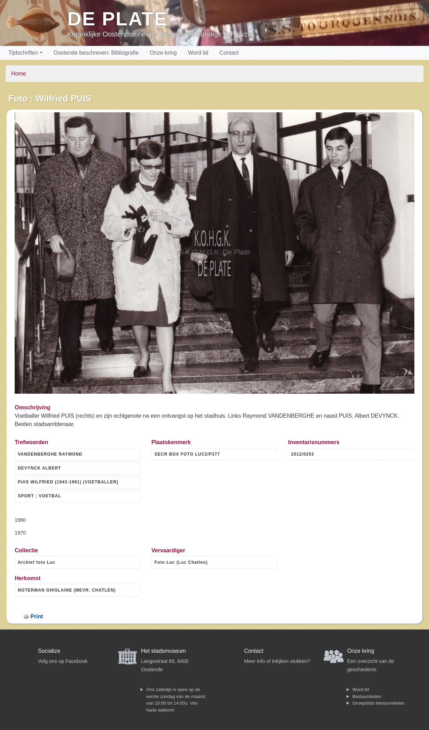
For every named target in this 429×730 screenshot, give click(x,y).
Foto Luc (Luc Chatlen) (181, 562)
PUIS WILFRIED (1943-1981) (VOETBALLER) (68, 482)
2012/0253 (302, 454)
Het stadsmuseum (163, 651)
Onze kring (163, 53)
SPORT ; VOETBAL (39, 496)
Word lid (198, 53)
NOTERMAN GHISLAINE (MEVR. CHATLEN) (67, 590)
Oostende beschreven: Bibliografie (96, 53)
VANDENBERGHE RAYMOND (50, 454)
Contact (229, 53)
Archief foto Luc (36, 562)
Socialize (49, 651)
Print (36, 616)
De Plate (117, 19)
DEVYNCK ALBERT (39, 468)
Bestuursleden (366, 696)
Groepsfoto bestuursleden (378, 703)
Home (18, 74)
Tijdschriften (23, 53)
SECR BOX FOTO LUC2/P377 (187, 454)
